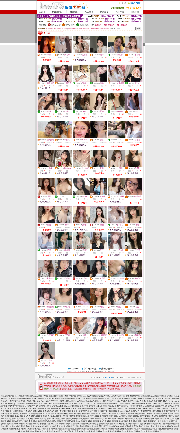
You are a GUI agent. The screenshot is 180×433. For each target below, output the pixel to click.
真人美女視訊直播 (88, 406)
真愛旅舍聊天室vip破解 (170, 429)
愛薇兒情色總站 (26, 426)
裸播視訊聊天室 (34, 419)
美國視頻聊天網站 (32, 424)
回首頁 (42, 12)
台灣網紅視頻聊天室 (148, 396)
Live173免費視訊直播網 (24, 396)
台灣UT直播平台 (38, 398)
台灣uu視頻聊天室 (67, 414)
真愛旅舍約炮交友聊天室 (52, 416)
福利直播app (172, 401)
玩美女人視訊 (152, 404)
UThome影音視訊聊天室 (72, 406)
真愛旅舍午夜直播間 (132, 429)
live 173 (83, 404)
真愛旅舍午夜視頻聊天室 (105, 421)
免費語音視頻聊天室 (65, 411)
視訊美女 (23, 409)
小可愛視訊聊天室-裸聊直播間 (63, 419)
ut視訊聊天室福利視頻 (154, 419)
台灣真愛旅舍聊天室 (37, 431)
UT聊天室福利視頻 (23, 404)
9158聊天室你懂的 (56, 426)
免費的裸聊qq (114, 426)
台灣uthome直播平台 (52, 398)
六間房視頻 (164, 421)
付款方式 (119, 12)
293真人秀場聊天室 (163, 406)
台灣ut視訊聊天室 (151, 398)
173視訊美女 (99, 419)
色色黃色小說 (45, 424)
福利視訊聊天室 (46, 419)
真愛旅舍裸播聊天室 (65, 429)
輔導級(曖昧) (70, 25)
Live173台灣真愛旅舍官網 (92, 396)
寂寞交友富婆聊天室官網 (59, 424)
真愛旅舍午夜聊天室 (145, 414)
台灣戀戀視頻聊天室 (36, 414)
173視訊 (121, 404)
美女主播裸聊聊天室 (111, 411)
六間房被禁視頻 (164, 426)
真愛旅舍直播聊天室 (161, 414)
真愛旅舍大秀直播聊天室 (82, 429)
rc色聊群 (22, 424)
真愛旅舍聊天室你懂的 (116, 429)
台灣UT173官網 (110, 398)
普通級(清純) (84, 25)
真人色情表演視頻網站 (41, 426)
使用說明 (104, 12)
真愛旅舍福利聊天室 (99, 429)
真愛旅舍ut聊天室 (51, 411)
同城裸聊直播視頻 (83, 426)
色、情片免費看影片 (130, 424)
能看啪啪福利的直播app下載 (52, 406)
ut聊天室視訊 (38, 396)
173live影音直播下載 (103, 406)
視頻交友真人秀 (152, 426)
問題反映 (134, 12)
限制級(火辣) (56, 25)
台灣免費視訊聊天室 (63, 404)
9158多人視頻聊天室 (109, 401)
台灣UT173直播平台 (83, 398)
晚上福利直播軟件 (160, 401)
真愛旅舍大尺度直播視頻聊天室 (84, 421)
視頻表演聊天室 (13, 424)
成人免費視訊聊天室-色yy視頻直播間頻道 (126, 406)
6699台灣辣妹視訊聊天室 (126, 416)
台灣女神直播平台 (123, 398)
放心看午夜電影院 (170, 419)
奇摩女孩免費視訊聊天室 (99, 426)
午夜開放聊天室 (75, 424)
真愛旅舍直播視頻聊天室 (140, 421)
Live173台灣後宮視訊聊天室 (71, 396)
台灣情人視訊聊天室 (20, 414)
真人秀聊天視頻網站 (48, 404)
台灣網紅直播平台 (137, 398)
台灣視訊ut (106, 396)
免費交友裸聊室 (125, 426)
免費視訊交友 (65, 409)
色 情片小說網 (14, 426)
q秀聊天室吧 (103, 424)
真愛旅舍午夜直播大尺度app (55, 431)
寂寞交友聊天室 (42, 429)
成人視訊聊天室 (101, 409)
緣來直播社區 (81, 416)
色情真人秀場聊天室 (34, 401)
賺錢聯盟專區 (107, 368)
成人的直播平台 (30, 429)
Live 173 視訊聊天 (149, 406)
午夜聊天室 (53, 429)
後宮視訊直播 (161, 396)
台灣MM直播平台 (97, 398)
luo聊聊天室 (81, 401)
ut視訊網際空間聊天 (115, 409)
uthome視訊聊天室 (53, 409)
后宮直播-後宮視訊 (8, 396)
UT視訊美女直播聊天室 (52, 396)
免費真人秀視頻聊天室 (67, 401)
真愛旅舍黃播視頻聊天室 (96, 431)
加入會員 (89, 12)
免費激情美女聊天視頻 (89, 424)
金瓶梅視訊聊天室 (88, 409)
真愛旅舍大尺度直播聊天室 (77, 431)
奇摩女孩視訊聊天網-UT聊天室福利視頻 (89, 411)
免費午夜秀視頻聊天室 (16, 406)
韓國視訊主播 (154, 421)
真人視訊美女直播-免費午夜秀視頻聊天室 (151, 416)
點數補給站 (57, 12)
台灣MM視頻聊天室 (132, 396)
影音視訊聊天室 (157, 411)
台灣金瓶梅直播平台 (24, 398)
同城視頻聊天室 (70, 426)
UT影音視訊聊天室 (130, 409)
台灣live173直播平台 (68, 398)
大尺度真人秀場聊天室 (50, 401)
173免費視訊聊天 (80, 414)
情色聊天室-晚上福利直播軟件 (14, 411)
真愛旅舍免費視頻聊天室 (141, 411)
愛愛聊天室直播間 (115, 424)
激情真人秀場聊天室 (93, 401)
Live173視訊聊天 (126, 411)
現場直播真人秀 (135, 401)
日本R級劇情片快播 (162, 424)
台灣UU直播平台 (9, 398)
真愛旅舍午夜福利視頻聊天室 (31, 416)
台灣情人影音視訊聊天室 (37, 409)
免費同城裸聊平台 (138, 426)
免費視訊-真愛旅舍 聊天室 (85, 419)
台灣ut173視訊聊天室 (166, 398)
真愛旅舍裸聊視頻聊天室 (153, 431)
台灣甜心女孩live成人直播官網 (90, 371)
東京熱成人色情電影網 (146, 424)
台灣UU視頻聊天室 (118, 396)
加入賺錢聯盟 (90, 368)
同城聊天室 (76, 404)
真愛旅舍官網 (133, 414)
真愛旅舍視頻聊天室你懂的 (41, 421)
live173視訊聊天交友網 (138, 404)
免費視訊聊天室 (11, 419)
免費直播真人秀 (148, 401)
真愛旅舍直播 (122, 414)
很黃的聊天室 (35, 404)
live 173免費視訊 (99, 404)
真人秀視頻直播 (123, 401)
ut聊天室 (121, 419)
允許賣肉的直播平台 (16, 429)
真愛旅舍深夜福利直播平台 (151, 429)
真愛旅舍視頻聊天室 (12, 409)
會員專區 (74, 12)
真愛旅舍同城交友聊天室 (35, 411)
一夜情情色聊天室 (68, 416)
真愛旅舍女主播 (23, 431)
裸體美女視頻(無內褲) (18, 401)
